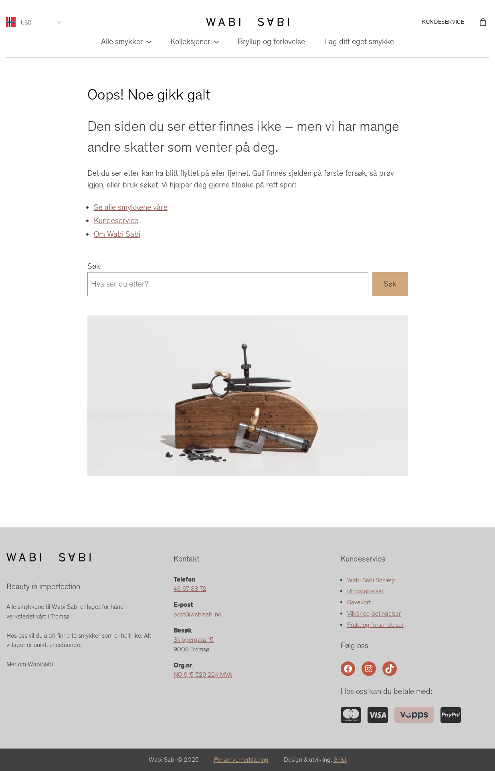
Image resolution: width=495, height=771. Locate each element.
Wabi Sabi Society (371, 580)
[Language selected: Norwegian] (13, 22)
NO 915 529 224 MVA (203, 674)
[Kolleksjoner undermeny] (216, 41)
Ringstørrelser (365, 591)
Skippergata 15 (194, 639)
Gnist (340, 759)
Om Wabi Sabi (117, 234)
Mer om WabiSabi (29, 664)
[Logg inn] (470, 22)
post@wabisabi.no (197, 614)
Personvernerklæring (241, 759)
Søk (93, 266)
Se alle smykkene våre (131, 207)
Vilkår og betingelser (374, 613)
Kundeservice (116, 220)
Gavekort (359, 602)
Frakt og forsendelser (375, 625)
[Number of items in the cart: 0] (483, 22)
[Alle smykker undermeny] (148, 41)
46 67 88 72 (190, 588)
